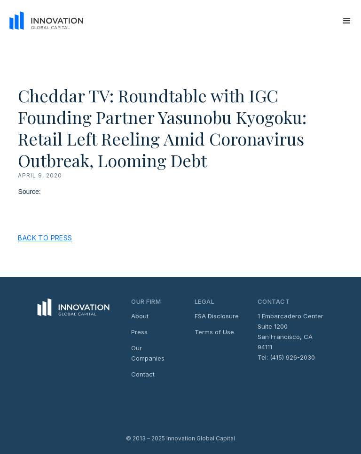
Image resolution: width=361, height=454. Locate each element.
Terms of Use (214, 332)
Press (139, 332)
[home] (43, 21)
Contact (143, 374)
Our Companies (148, 353)
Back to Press (45, 238)
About (140, 316)
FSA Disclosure (217, 316)
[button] (347, 21)
